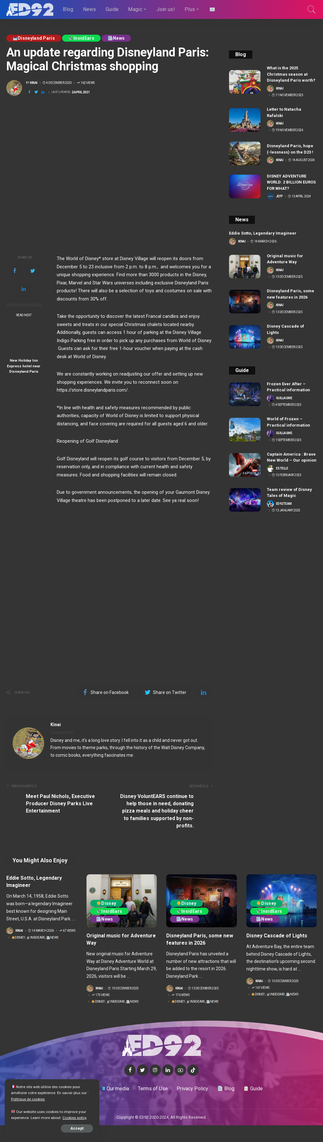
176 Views (180, 995)
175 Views (100, 995)
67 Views (67, 930)
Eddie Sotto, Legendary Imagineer (263, 233)
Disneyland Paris (34, 38)
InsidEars (81, 38)
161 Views (260, 987)
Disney (18, 937)
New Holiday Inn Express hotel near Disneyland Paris (23, 366)
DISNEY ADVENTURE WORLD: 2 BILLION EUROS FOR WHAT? (291, 182)
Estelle (282, 468)
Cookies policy (74, 1118)
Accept (77, 1128)
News (116, 38)
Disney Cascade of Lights (276, 936)
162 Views (86, 82)
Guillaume (284, 398)
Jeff (279, 196)
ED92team (284, 503)
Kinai (34, 82)
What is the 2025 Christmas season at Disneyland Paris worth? (291, 74)
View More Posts (188, 725)
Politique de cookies (28, 1099)
